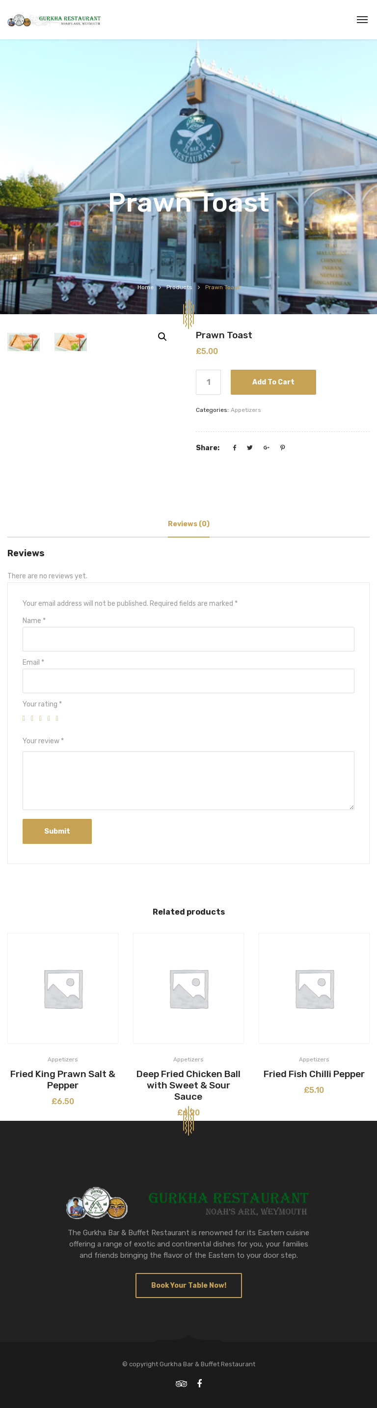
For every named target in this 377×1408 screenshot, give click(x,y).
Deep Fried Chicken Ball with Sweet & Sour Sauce (188, 1085)
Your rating (42, 704)
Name (34, 621)
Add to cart (273, 382)
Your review (43, 741)
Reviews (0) (189, 524)
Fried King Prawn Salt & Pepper (62, 1079)
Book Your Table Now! (188, 1285)
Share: (207, 448)
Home (145, 287)
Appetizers (246, 409)
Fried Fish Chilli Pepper (314, 1074)
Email (33, 662)
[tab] (189, 524)
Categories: (212, 409)
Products (179, 287)
